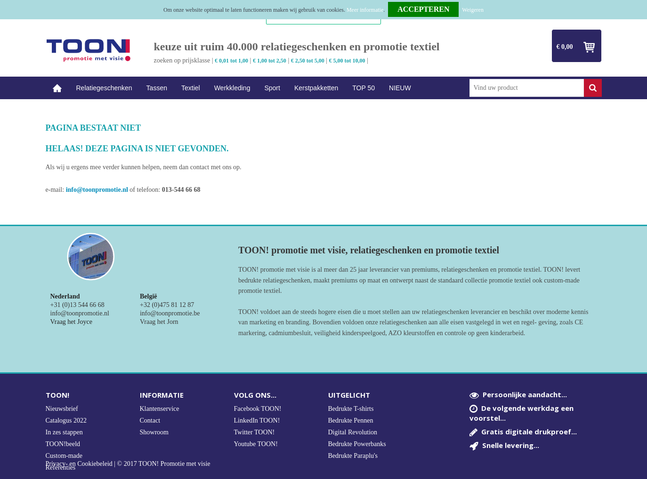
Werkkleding (232, 88)
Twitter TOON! (254, 432)
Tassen (156, 88)
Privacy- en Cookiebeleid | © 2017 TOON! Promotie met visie (128, 464)
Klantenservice (159, 408)
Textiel (190, 88)
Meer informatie (365, 10)
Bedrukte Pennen (350, 420)
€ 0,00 (565, 46)
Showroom (154, 432)
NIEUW (400, 88)
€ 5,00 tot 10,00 (347, 60)
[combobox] (526, 88)
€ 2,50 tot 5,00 (307, 60)
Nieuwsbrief (62, 408)
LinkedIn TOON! (257, 420)
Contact (150, 420)
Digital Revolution (353, 432)
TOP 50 (363, 88)
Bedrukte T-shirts (351, 408)
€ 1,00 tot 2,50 (269, 60)
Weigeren (473, 10)
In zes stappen (64, 432)
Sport (272, 88)
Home (57, 88)
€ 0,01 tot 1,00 (231, 60)
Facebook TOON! (258, 408)
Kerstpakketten (316, 88)
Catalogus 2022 (66, 420)
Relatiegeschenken (104, 88)
